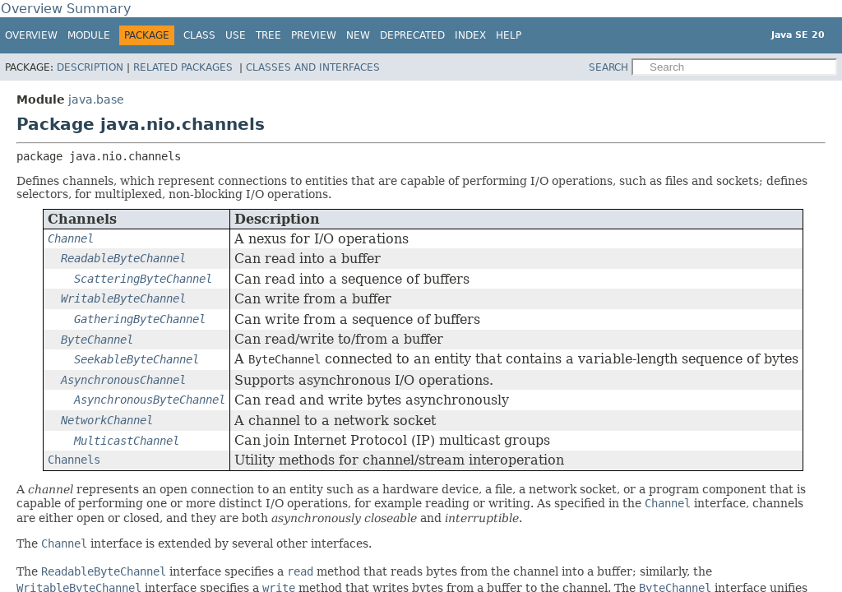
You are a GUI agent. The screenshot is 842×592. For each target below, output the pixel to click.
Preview (313, 35)
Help (508, 35)
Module (88, 35)
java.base (96, 99)
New (358, 35)
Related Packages (184, 67)
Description (90, 67)
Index (470, 35)
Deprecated (412, 35)
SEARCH (608, 67)
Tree (268, 35)
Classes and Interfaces (313, 67)
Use (235, 35)
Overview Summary (66, 8)
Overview (31, 35)
